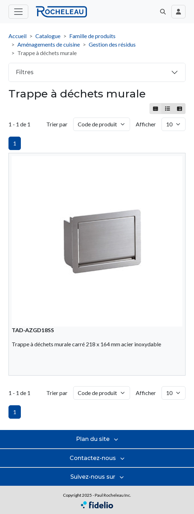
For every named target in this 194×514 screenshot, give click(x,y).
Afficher (146, 124)
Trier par (56, 124)
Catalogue (47, 35)
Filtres (24, 72)
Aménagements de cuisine (48, 44)
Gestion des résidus (112, 44)
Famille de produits (92, 35)
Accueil (17, 35)
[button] (163, 12)
